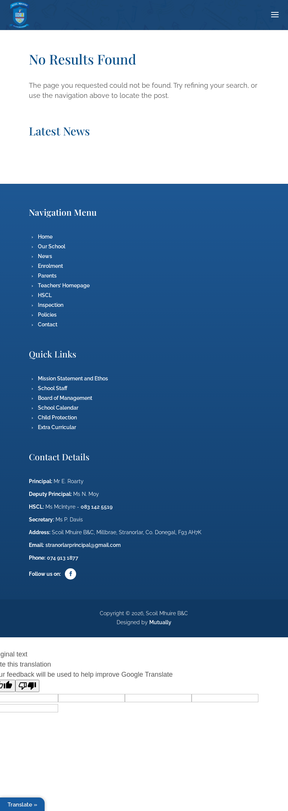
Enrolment (50, 266)
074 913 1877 (62, 558)
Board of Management (65, 398)
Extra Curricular (57, 427)
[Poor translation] (27, 686)
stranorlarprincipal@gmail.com (83, 545)
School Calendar (58, 408)
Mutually (160, 622)
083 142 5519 (96, 507)
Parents (47, 276)
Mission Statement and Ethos (73, 378)
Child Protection (57, 418)
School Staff (53, 388)
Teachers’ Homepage (64, 285)
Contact (47, 324)
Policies (47, 315)
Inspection (50, 305)
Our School (51, 246)
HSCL (45, 295)
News (45, 256)
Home (45, 237)
